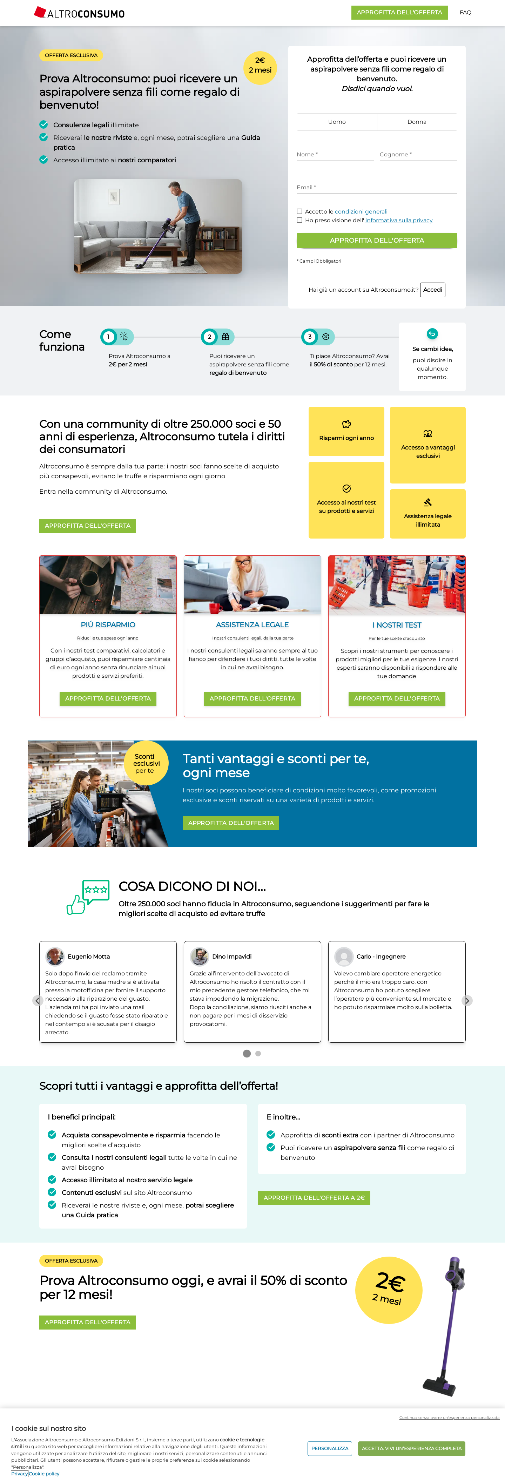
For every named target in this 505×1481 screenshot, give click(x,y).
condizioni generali (361, 211)
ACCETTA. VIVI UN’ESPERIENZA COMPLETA (412, 1448)
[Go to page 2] (258, 1053)
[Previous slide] (37, 1000)
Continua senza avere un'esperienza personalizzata (449, 1417)
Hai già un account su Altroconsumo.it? (377, 289)
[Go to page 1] (247, 1053)
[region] (252, 1444)
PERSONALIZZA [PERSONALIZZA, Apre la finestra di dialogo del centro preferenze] (329, 1448)
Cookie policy (44, 1473)
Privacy (19, 1473)
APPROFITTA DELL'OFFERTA (399, 12)
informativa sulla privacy (399, 220)
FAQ (465, 12)
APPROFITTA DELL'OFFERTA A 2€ (314, 1198)
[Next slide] (467, 1000)
